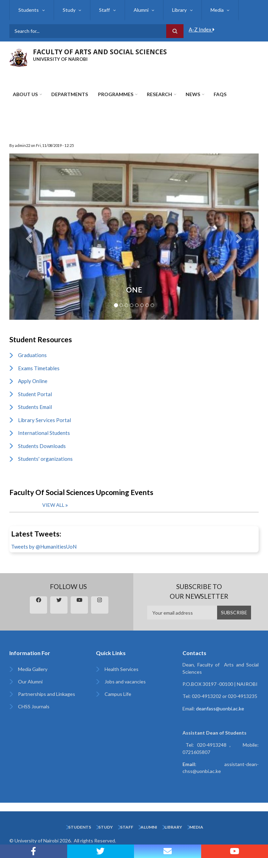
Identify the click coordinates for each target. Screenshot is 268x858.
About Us (25, 94)
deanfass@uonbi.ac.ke (220, 708)
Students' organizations (45, 459)
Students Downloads (42, 446)
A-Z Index (202, 29)
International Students (44, 433)
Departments (69, 94)
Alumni (140, 10)
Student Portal (35, 394)
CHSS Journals (34, 706)
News (193, 94)
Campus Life (118, 694)
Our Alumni (30, 681)
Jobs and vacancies (125, 681)
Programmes (115, 94)
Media (216, 10)
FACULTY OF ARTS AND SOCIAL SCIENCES (100, 51)
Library (178, 10)
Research (159, 94)
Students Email (35, 407)
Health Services (122, 669)
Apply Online (32, 381)
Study (68, 10)
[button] (28, 236)
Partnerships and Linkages (46, 694)
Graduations (32, 355)
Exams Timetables (39, 368)
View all (53, 505)
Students (28, 10)
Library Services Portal (44, 420)
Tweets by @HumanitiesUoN (44, 546)
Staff (104, 10)
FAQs (220, 94)
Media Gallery (32, 669)
